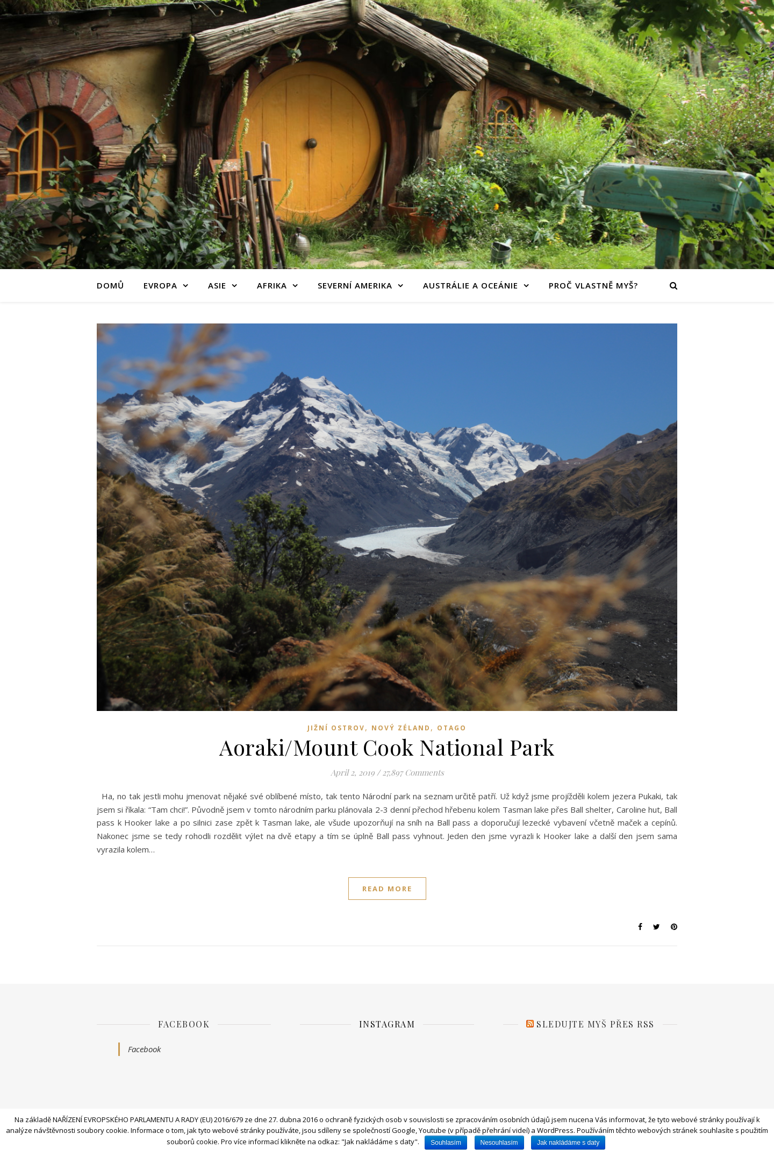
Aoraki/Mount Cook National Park (387, 747)
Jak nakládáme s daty (568, 1142)
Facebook (184, 1024)
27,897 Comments (413, 772)
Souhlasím (446, 1142)
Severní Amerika (355, 285)
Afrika (272, 285)
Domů (110, 285)
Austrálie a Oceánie (470, 285)
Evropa (160, 285)
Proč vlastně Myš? (593, 285)
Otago (452, 728)
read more (387, 888)
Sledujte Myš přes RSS (595, 1024)
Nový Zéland (401, 728)
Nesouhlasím (499, 1142)
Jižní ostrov (336, 728)
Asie (217, 285)
